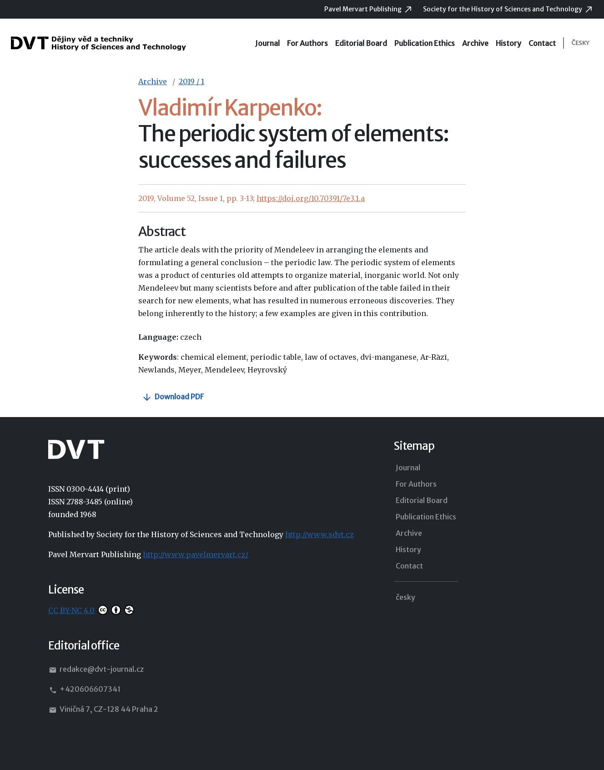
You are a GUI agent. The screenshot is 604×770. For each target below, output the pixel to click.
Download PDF (179, 396)
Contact (542, 43)
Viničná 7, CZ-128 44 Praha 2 (103, 710)
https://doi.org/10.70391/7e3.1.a (311, 198)
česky (580, 42)
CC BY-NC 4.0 (71, 610)
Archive (475, 43)
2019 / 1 (191, 81)
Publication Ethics (424, 43)
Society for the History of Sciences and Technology (503, 9)
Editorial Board (361, 43)
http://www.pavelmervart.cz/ (195, 554)
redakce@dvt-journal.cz (96, 669)
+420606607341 (84, 689)
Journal (267, 43)
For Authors (307, 43)
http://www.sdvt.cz (319, 534)
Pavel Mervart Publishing (363, 9)
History (508, 43)
